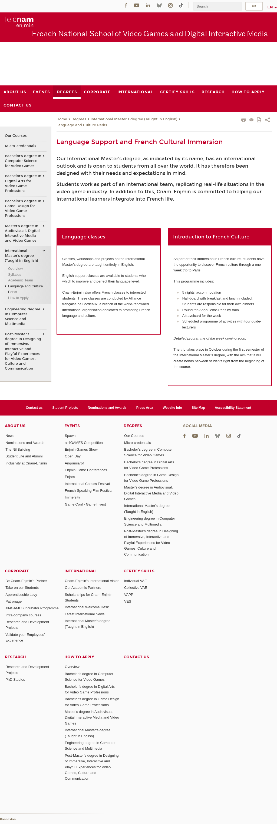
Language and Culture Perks (82, 125)
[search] (217, 6)
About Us (15, 426)
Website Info (172, 408)
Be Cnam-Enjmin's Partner (26, 581)
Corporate (17, 571)
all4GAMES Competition (84, 443)
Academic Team (20, 280)
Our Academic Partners (83, 588)
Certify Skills (139, 571)
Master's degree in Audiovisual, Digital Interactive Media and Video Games (22, 233)
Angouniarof (74, 463)
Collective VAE (135, 588)
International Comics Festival (87, 484)
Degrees (78, 119)
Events (72, 426)
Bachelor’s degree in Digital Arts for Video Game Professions (23, 183)
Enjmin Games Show (81, 449)
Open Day (73, 456)
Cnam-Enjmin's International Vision (92, 581)
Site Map (198, 408)
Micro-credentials (20, 146)
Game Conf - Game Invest (85, 504)
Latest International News (85, 614)
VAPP (128, 595)
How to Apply (18, 298)
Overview (15, 269)
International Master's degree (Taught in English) (134, 119)
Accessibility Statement (233, 408)
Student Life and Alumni (23, 456)
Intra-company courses (23, 615)
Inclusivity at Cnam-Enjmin (26, 463)
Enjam (70, 477)
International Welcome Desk (87, 607)
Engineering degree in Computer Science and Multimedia (22, 316)
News (9, 436)
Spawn (70, 436)
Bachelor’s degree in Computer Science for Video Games (23, 161)
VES (127, 601)
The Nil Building (17, 449)
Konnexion (8, 819)
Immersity (72, 497)
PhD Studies (15, 679)
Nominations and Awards (107, 408)
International (80, 571)
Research (15, 657)
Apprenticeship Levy (21, 595)
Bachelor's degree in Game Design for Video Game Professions (23, 208)
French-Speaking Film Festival (89, 491)
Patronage (13, 601)
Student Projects (65, 408)
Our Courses (16, 136)
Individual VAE (135, 581)
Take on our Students (22, 588)
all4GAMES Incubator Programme (32, 608)
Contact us (34, 408)
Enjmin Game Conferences (86, 470)
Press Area (144, 408)
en (270, 7)
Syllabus (14, 275)
